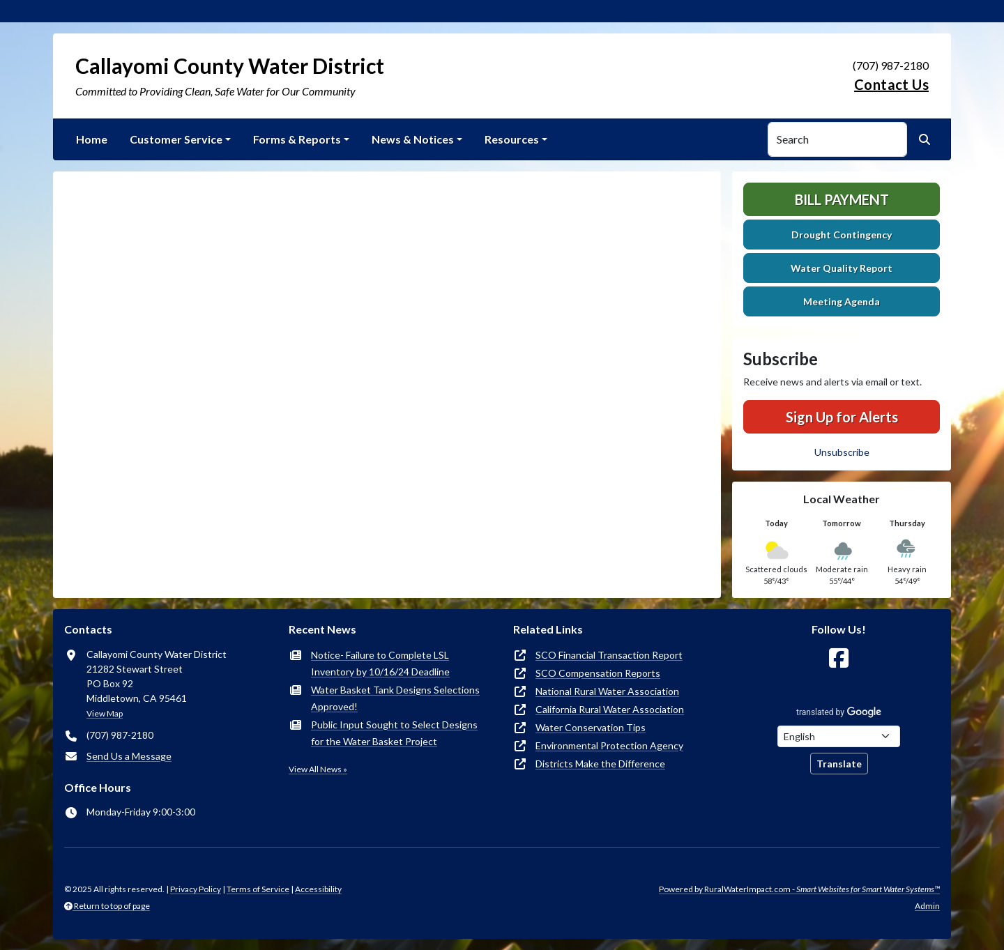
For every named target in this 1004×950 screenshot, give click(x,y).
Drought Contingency (841, 234)
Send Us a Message (129, 756)
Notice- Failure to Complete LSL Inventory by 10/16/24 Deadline (380, 663)
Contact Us (891, 84)
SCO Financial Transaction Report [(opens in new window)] (609, 655)
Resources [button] (512, 139)
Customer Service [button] (176, 139)
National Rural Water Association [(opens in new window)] (607, 691)
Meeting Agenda (841, 301)
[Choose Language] (838, 736)
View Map (104, 713)
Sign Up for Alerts (842, 416)
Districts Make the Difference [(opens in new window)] (600, 763)
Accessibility (318, 889)
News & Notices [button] (413, 139)
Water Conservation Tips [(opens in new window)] (590, 727)
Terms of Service (258, 889)
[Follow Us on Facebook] (839, 658)
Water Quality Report (841, 268)
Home (91, 139)
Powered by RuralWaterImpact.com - (799, 889)
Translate (839, 763)
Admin (927, 906)
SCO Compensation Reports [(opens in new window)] (597, 673)
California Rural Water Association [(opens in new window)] (609, 709)
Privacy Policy (195, 889)
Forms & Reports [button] (297, 139)
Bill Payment (842, 199)
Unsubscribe (841, 452)
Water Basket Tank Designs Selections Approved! (395, 698)
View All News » (318, 769)
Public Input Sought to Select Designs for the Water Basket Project (394, 733)
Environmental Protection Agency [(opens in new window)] (609, 745)
